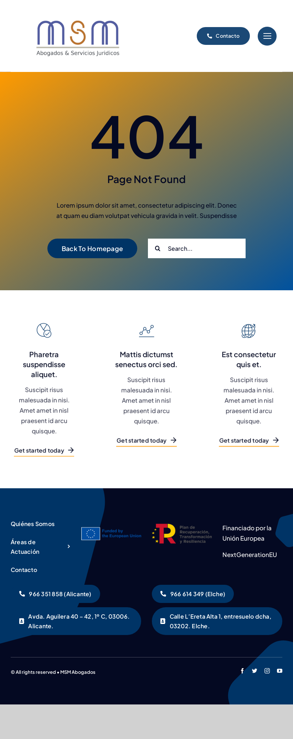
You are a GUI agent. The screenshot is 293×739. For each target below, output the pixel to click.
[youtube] (279, 670)
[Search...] (197, 248)
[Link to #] (267, 36)
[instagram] (267, 670)
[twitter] (254, 670)
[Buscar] (158, 248)
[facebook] (242, 670)
